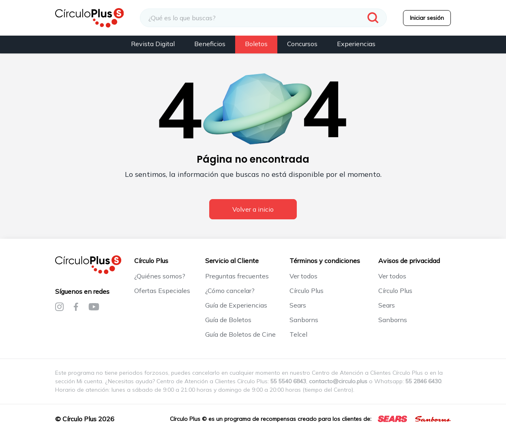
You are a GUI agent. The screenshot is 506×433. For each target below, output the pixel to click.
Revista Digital (153, 44)
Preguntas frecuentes (237, 276)
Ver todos (303, 276)
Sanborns (303, 320)
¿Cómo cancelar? (230, 291)
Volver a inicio (253, 209)
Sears (297, 305)
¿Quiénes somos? (159, 276)
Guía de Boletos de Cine (240, 334)
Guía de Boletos (228, 320)
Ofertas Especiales (162, 291)
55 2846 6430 (423, 381)
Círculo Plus (306, 291)
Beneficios (209, 44)
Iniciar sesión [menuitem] (427, 17)
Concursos (302, 44)
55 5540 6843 (288, 381)
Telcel (298, 334)
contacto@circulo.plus (338, 381)
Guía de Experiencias (236, 305)
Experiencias (356, 44)
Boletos (256, 44)
